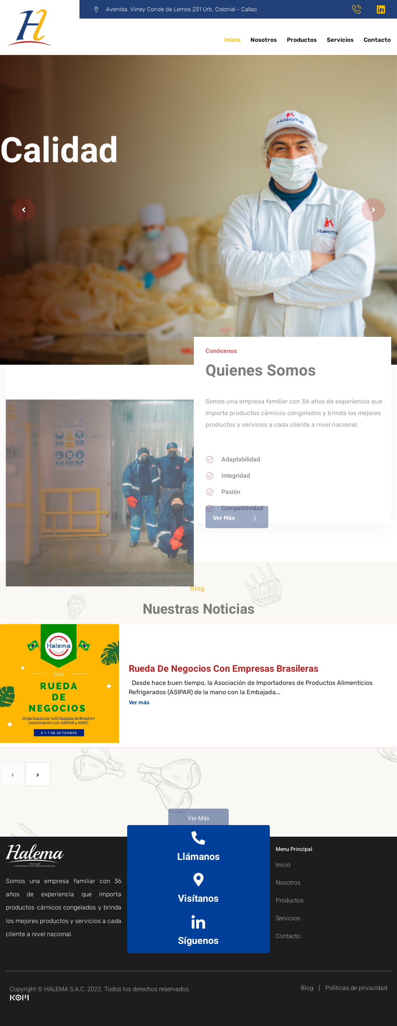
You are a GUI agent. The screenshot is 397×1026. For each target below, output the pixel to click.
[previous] (12, 774)
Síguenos (198, 941)
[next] (37, 774)
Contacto (377, 39)
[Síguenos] (198, 921)
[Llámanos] (198, 837)
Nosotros (263, 39)
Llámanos (198, 857)
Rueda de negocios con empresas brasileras (223, 669)
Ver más (139, 702)
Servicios (340, 39)
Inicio (232, 39)
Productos (302, 39)
